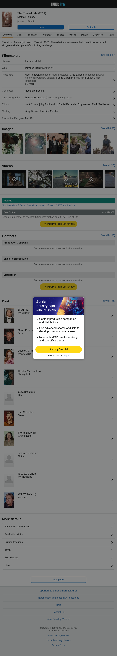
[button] (59, 349)
